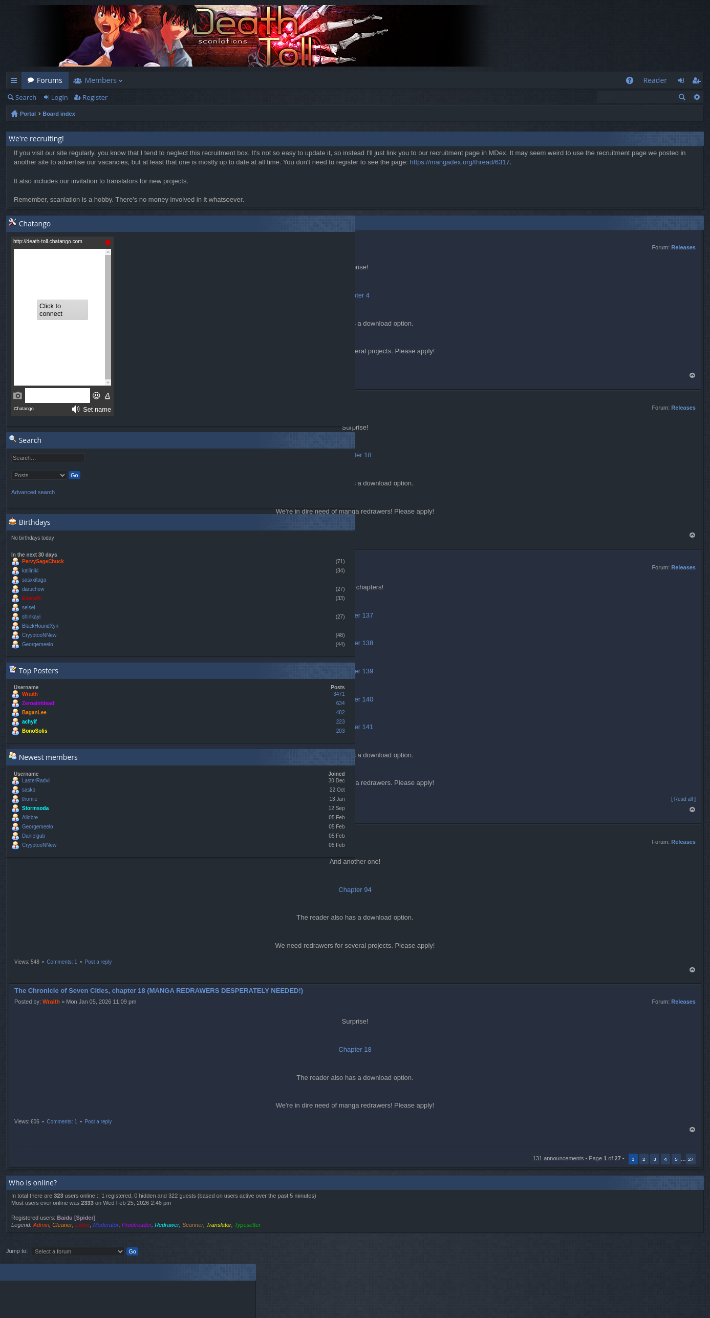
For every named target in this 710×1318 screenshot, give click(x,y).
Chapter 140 (355, 699)
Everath (31, 598)
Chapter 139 (355, 671)
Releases (683, 247)
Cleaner (62, 1225)
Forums (49, 80)
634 (340, 703)
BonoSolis (34, 731)
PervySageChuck (43, 561)
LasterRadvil (36, 780)
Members (101, 80)
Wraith (51, 1001)
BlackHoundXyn (40, 626)
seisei (28, 607)
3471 (339, 694)
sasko (28, 790)
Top (693, 375)
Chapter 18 (354, 1049)
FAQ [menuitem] (632, 82)
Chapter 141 (355, 727)
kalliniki (30, 570)
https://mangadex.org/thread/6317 (460, 162)
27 (691, 1159)
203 (340, 731)
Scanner (192, 1225)
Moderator (106, 1225)
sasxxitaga (34, 580)
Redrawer (167, 1225)
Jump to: (17, 1251)
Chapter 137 (355, 615)
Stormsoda (35, 808)
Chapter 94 (354, 890)
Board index (58, 114)
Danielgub (33, 836)
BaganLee (34, 712)
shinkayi (31, 617)
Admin (41, 1225)
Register (94, 97)
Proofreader (137, 1225)
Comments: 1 (62, 962)
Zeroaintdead (38, 703)
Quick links (15, 82)
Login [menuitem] (684, 82)
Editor (82, 1225)
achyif (29, 722)
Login (59, 97)
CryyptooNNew (39, 635)
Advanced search (696, 97)
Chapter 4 (355, 295)
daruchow (33, 589)
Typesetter (247, 1225)
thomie (29, 799)
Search (25, 97)
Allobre (30, 817)
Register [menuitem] (698, 82)
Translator (218, 1225)
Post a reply (98, 962)
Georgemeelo (37, 644)
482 (340, 712)
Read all (683, 799)
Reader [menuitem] (655, 80)
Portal (28, 114)
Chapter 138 (355, 643)
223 (340, 722)
